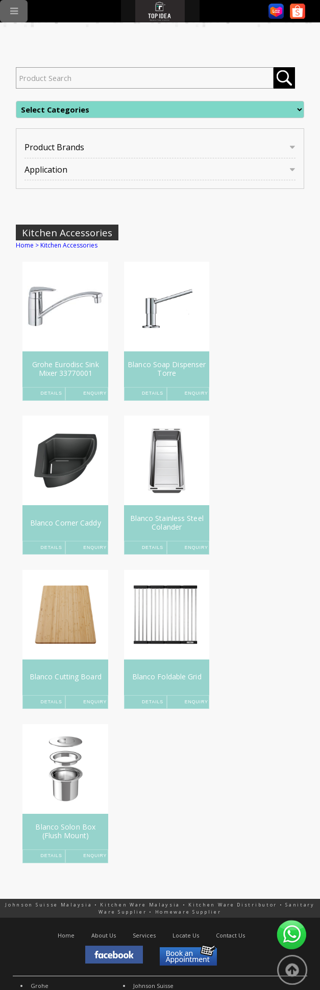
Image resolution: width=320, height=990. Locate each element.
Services (144, 781)
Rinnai (39, 848)
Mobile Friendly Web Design (200, 962)
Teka (37, 840)
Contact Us (230, 781)
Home (25, 245)
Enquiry (92, 393)
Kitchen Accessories (67, 232)
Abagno (143, 848)
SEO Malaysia (72, 962)
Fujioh (39, 857)
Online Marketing (125, 962)
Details (52, 393)
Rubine (40, 865)
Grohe (39, 831)
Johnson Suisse (153, 831)
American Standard (159, 840)
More (140, 857)
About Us (103, 781)
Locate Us (186, 781)
